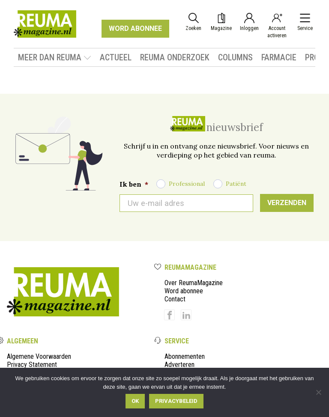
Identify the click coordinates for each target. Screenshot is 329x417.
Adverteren (179, 364)
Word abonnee (183, 291)
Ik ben (134, 184)
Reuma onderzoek (174, 57)
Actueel (116, 57)
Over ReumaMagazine (193, 283)
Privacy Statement (32, 364)
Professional (187, 184)
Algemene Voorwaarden (39, 356)
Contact (174, 299)
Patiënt (236, 184)
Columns (235, 57)
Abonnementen (184, 356)
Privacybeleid (176, 401)
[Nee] (318, 392)
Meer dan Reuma (54, 57)
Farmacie (278, 57)
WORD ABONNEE (135, 28)
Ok (135, 401)
